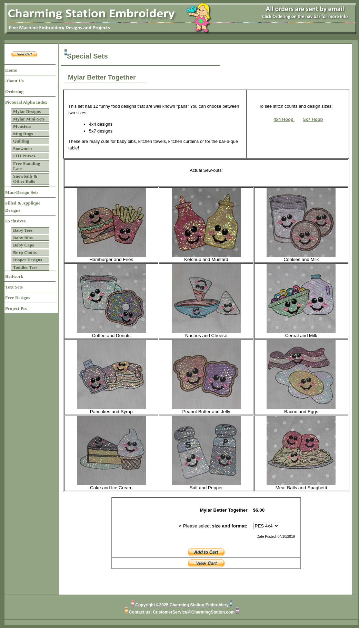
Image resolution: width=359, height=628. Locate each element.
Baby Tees (22, 230)
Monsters (22, 126)
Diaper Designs (27, 259)
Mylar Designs (27, 111)
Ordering (14, 91)
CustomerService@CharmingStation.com (194, 612)
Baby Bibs (23, 237)
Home (11, 70)
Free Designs (17, 297)
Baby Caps (23, 245)
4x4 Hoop (284, 119)
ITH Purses (24, 155)
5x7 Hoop (313, 119)
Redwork (14, 276)
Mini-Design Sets (21, 192)
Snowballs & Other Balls (25, 179)
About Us (14, 80)
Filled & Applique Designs (22, 206)
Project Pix (16, 308)
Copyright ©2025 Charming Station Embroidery (182, 605)
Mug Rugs (23, 133)
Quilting (21, 141)
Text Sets (14, 287)
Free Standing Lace (26, 166)
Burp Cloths (25, 252)
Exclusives (15, 220)
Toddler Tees (25, 267)
